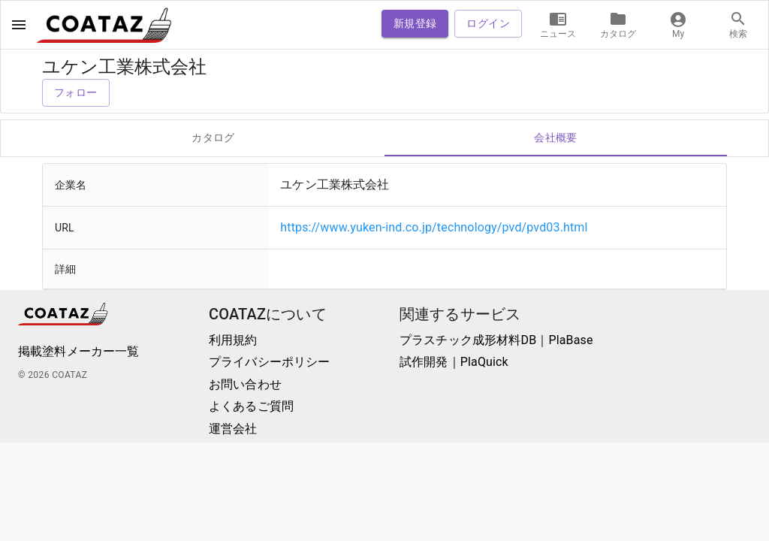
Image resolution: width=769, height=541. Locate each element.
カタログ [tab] (213, 138)
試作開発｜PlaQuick (454, 362)
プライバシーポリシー (269, 362)
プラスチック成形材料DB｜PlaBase (496, 340)
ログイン (488, 24)
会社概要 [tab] (555, 138)
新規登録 (415, 24)
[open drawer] (19, 25)
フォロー (76, 93)
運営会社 (233, 429)
